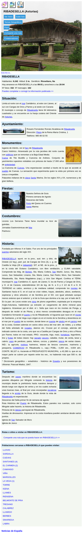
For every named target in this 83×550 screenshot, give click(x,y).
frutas (10, 338)
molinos (24, 344)
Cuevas (20, 168)
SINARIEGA (8, 520)
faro (27, 148)
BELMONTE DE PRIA (13, 500)
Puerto (23, 403)
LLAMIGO (7, 512)
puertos (5, 252)
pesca (61, 341)
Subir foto (20, 17)
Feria (28, 203)
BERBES (7, 516)
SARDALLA (8, 454)
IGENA (6, 489)
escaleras (52, 390)
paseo (18, 377)
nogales (28, 328)
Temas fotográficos (13, 22)
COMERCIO (18, 348)
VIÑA (5, 473)
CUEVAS (7, 458)
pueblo (5, 171)
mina (34, 301)
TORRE (6, 485)
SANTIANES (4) (10, 461)
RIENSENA (8, 496)
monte (78, 315)
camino (73, 321)
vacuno (45, 338)
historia (49, 380)
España (56, 361)
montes (74, 288)
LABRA (6, 524)
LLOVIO (6, 450)
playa (27, 178)
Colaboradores (11, 38)
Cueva (5, 158)
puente (52, 321)
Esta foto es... (6, 73)
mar (23, 103)
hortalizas (65, 335)
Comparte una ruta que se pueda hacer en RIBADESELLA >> (32, 437)
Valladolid (27, 265)
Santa (33, 178)
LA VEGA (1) (8, 481)
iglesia (18, 410)
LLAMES (7, 492)
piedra (62, 321)
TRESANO (8, 504)
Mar (30, 227)
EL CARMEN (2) (10, 465)
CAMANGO (8, 469)
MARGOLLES (9, 477)
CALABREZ (8, 508)
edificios (9, 154)
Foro (6, 27)
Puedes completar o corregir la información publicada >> (27, 91)
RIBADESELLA (9, 258)
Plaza (38, 132)
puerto (27, 315)
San (54, 272)
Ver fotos (8, 17)
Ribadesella (32, 110)
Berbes (28, 272)
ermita (17, 393)
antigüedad (10, 164)
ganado (37, 338)
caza (11, 341)
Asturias (8, 117)
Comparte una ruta (13, 33)
